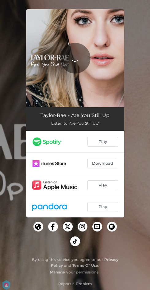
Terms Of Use (85, 265)
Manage (57, 272)
